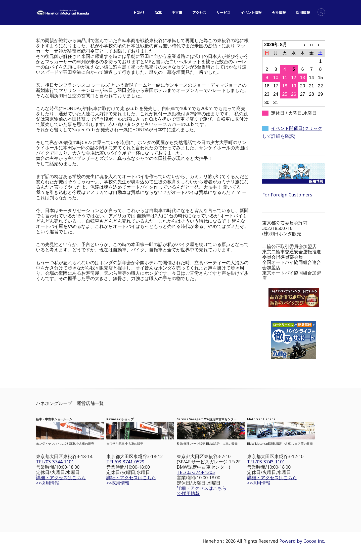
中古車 (177, 12)
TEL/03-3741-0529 (125, 462)
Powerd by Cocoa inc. (302, 541)
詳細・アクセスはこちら (61, 477)
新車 (158, 12)
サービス (223, 12)
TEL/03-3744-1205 (196, 472)
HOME (139, 12)
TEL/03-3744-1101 (55, 462)
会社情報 (279, 12)
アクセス (199, 12)
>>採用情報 (47, 483)
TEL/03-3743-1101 (266, 462)
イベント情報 (251, 12)
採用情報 (303, 12)
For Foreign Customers (287, 195)
